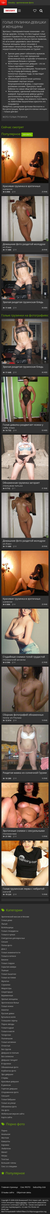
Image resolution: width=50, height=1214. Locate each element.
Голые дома (6, 920)
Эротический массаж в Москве (15, 916)
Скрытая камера (8, 967)
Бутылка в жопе (8, 1017)
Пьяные (5, 970)
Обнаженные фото (9, 1067)
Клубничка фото (8, 1070)
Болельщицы (7, 927)
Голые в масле (7, 1031)
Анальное (5, 1134)
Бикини (4, 959)
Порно (4, 1130)
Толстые (5, 1159)
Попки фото (6, 945)
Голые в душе (7, 1027)
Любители (6, 1148)
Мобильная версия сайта (12, 1113)
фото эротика (21, 1202)
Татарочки (6, 1035)
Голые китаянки (8, 1042)
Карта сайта (6, 1117)
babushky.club (39, 1187)
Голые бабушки (8, 1099)
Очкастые (5, 1045)
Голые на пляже (8, 977)
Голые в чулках (8, 934)
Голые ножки (7, 1006)
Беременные (7, 995)
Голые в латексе (8, 956)
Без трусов (6, 1049)
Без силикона (7, 1056)
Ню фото (5, 1110)
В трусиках (6, 1063)
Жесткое (5, 1137)
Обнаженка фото (9, 1106)
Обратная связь (24, 1192)
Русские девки (7, 1013)
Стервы (4, 1078)
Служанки (5, 984)
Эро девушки (7, 1074)
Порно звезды (7, 1024)
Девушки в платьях (10, 1053)
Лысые (4, 924)
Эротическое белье (10, 1002)
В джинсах (6, 1085)
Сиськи (4, 941)
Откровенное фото (10, 1092)
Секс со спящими (9, 1166)
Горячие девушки (9, 1088)
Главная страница (9, 1187)
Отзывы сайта (7, 1192)
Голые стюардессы (9, 931)
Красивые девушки (10, 1081)
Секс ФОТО (25, 1187)
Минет (4, 1152)
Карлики (5, 1145)
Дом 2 (4, 949)
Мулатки (5, 981)
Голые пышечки (8, 974)
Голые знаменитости (10, 952)
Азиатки (5, 1010)
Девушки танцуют (9, 1060)
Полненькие (7, 1038)
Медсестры (6, 988)
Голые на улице (8, 1103)
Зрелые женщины (9, 999)
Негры (4, 1155)
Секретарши (7, 992)
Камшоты (5, 1141)
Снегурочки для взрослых (13, 938)
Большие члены (8, 1163)
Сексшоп (5, 1096)
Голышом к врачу (9, 1020)
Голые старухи (8, 963)
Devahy (10, 10)
